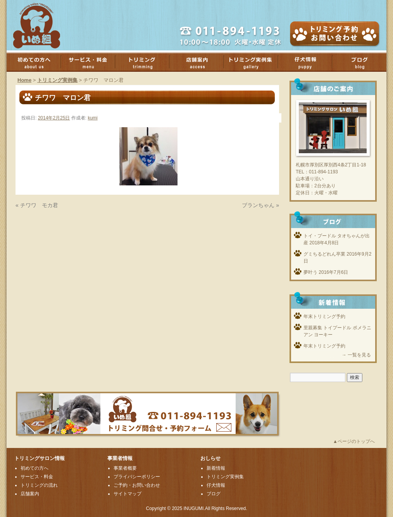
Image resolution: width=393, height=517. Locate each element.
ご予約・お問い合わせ (137, 485)
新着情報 (216, 468)
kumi (92, 118)
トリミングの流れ (39, 485)
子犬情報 (309, 62)
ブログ (214, 493)
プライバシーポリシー (137, 476)
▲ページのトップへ (354, 441)
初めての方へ (38, 62)
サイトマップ (127, 493)
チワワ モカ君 (39, 205)
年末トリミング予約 (324, 316)
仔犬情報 (216, 485)
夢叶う (310, 272)
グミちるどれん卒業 (324, 254)
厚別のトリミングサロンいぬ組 (43, 25)
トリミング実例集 (255, 62)
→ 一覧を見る (356, 355)
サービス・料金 (92, 62)
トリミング (146, 62)
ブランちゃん (258, 205)
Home (24, 80)
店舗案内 (200, 62)
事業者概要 (125, 468)
